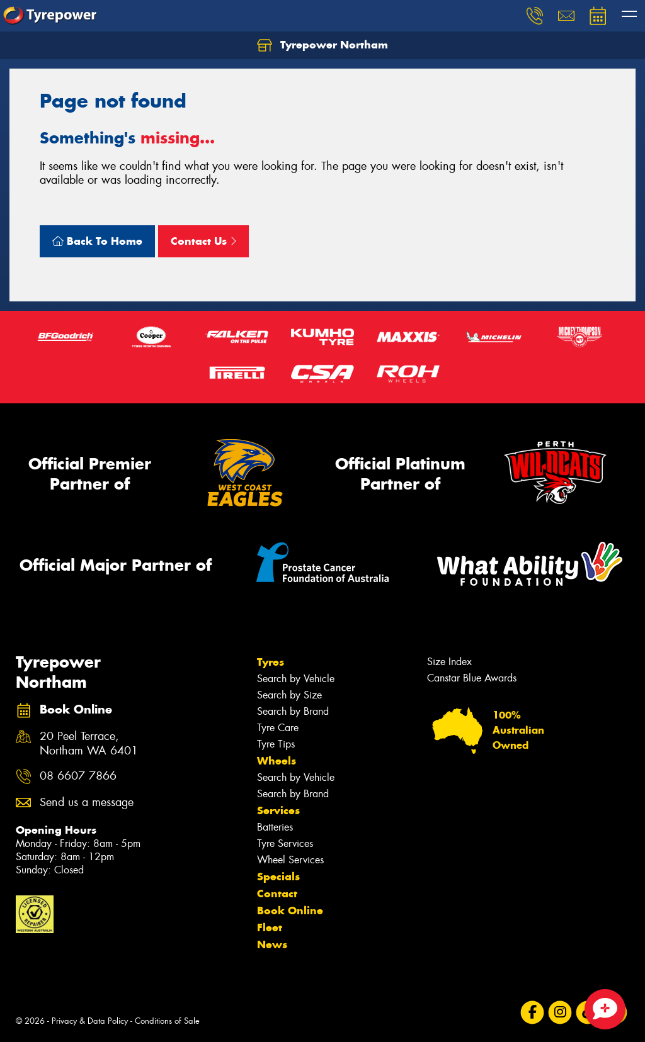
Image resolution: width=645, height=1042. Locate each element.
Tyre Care (278, 727)
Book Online (290, 910)
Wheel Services (290, 859)
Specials (278, 876)
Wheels (276, 761)
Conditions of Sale (167, 1021)
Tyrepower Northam (322, 45)
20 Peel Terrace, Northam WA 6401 (89, 743)
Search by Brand (293, 711)
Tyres (270, 662)
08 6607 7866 (78, 776)
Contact (277, 893)
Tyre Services (285, 843)
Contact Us (203, 241)
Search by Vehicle (295, 678)
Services (278, 810)
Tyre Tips (276, 744)
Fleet (269, 927)
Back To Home (97, 241)
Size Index (449, 661)
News (272, 944)
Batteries (275, 827)
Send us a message (87, 802)
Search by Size (289, 695)
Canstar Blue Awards (472, 678)
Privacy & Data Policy (90, 1021)
